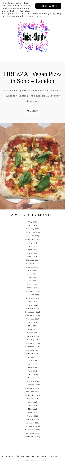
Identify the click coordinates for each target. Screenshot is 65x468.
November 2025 (32, 232)
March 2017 (32, 374)
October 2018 (32, 319)
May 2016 (32, 409)
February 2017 (33, 378)
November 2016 (32, 388)
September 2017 (32, 354)
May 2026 (32, 222)
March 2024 (32, 284)
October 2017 (32, 350)
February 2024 (32, 288)
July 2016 (32, 402)
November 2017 (32, 347)
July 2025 (32, 243)
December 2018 (32, 312)
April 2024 (32, 281)
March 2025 (32, 253)
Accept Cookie (48, 5)
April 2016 (32, 412)
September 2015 (32, 437)
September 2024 (32, 263)
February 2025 (32, 256)
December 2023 (32, 291)
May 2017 (32, 367)
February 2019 (33, 308)
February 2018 (33, 336)
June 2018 (32, 322)
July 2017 (32, 360)
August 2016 (32, 399)
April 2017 (32, 371)
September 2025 (33, 239)
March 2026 (32, 225)
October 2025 (32, 236)
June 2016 (32, 405)
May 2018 (32, 326)
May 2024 (32, 277)
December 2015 (32, 426)
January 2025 (32, 260)
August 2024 (33, 267)
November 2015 (32, 430)
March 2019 (32, 305)
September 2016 (32, 395)
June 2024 (32, 274)
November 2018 (32, 315)
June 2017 (32, 364)
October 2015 (32, 433)
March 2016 (32, 416)
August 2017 (32, 357)
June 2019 (32, 302)
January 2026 (32, 229)
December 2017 (32, 343)
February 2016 (33, 419)
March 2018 (32, 333)
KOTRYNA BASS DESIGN (32, 461)
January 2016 (32, 423)
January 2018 (32, 340)
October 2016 (32, 392)
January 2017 (32, 381)
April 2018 (32, 329)
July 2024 (32, 270)
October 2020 (32, 298)
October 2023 (32, 295)
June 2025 (33, 246)
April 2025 (32, 250)
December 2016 (32, 385)
